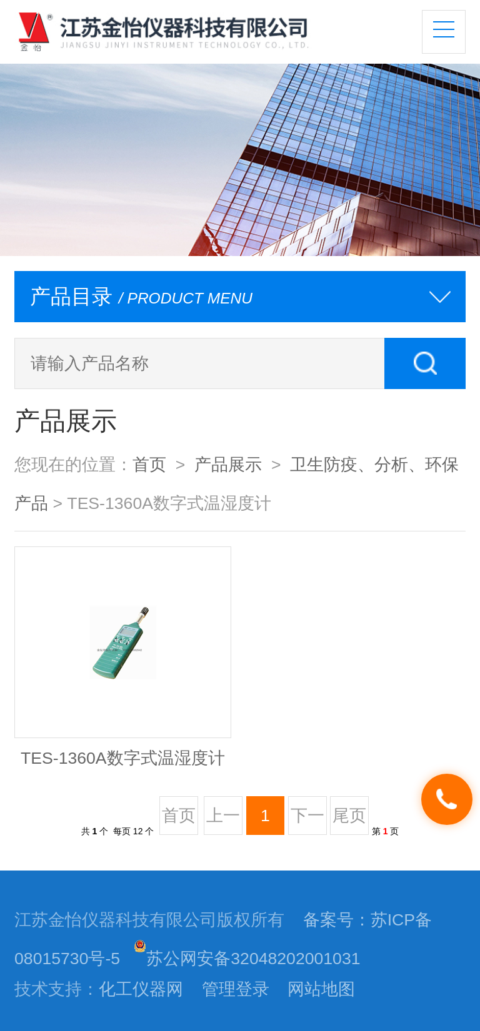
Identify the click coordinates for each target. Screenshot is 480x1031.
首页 (149, 464)
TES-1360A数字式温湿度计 (123, 758)
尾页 (349, 815)
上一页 (223, 820)
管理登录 (235, 989)
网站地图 (321, 989)
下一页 (307, 820)
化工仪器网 (141, 989)
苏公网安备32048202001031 (247, 958)
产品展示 (228, 464)
